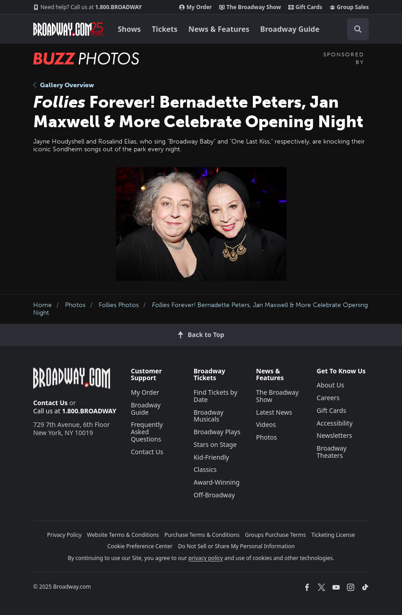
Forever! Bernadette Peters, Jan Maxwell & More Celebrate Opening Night (200, 309)
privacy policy (205, 558)
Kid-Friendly (211, 457)
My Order (195, 7)
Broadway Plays (217, 431)
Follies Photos (119, 305)
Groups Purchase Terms (275, 535)
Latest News (274, 412)
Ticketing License (333, 535)
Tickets (165, 29)
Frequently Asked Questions (147, 431)
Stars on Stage (215, 444)
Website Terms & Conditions (123, 535)
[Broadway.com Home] (68, 29)
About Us (330, 385)
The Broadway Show (250, 7)
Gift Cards (305, 7)
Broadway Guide (289, 29)
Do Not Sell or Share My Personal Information (236, 546)
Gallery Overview (63, 85)
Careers (328, 397)
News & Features (218, 29)
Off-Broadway (214, 495)
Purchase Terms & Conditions (202, 535)
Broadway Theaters (332, 452)
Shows (129, 29)
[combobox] (354, 29)
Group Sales (349, 7)
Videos (266, 424)
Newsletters (334, 435)
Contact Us (50, 402)
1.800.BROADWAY (87, 7)
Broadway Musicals (209, 416)
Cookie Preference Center (140, 546)
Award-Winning (217, 482)
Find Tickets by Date (215, 396)
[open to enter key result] (358, 29)
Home (42, 305)
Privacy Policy (64, 535)
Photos (75, 305)
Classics (205, 469)
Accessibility (334, 423)
